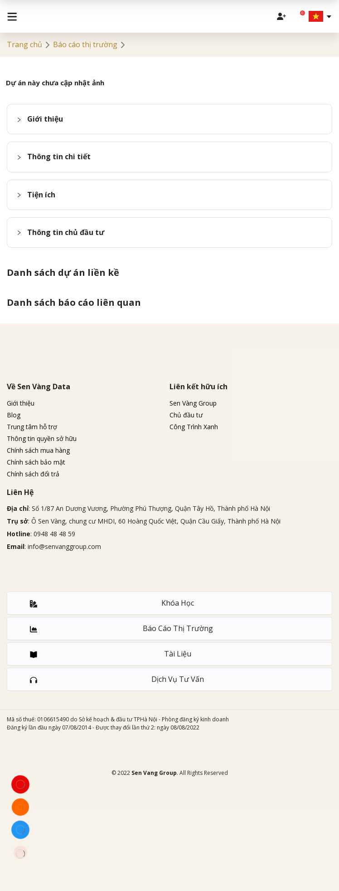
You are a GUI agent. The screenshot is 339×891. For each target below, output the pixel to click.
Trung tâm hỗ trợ (32, 426)
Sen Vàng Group (193, 403)
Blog (13, 415)
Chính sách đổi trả (33, 474)
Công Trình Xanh (194, 426)
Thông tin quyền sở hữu (42, 438)
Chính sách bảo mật (36, 462)
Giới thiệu (20, 403)
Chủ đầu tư (186, 415)
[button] (169, 119)
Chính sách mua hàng (38, 450)
